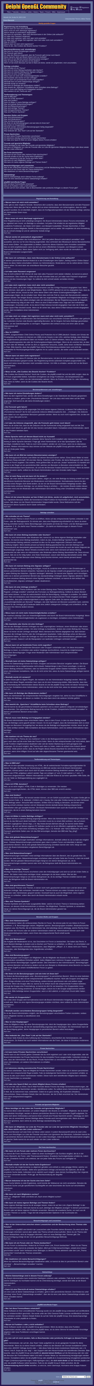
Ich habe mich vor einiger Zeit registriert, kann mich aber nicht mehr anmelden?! (33, 40)
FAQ (72, 9)
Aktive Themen (86, 19)
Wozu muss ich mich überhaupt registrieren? (20, 31)
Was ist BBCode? (10, 97)
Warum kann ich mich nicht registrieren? (19, 44)
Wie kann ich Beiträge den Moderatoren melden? (22, 85)
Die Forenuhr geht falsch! (13, 53)
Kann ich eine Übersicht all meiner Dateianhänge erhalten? (25, 179)
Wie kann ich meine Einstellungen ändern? (19, 51)
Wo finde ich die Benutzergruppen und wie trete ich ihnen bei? (27, 123)
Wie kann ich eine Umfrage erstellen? (18, 74)
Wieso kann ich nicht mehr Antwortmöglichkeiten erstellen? (25, 76)
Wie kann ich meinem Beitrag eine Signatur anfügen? (23, 72)
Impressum (61, 12)
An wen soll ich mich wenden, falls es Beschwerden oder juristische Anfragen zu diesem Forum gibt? (41, 188)
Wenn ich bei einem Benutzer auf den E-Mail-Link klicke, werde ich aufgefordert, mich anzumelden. (40, 63)
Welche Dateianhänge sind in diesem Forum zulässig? (24, 177)
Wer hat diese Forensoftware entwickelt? (19, 184)
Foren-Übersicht (8, 20)
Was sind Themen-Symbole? (14, 112)
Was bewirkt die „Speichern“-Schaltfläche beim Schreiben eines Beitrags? (31, 87)
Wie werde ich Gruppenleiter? (15, 125)
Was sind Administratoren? (14, 117)
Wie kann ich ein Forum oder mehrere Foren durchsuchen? (26, 154)
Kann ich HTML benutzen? (14, 98)
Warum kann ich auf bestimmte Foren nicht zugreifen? (24, 80)
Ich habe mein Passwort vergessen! (17, 36)
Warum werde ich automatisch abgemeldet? (20, 32)
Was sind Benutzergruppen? (14, 121)
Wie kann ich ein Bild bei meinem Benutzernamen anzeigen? (26, 59)
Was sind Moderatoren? (13, 119)
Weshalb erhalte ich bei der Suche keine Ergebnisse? (23, 156)
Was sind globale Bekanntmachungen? (18, 104)
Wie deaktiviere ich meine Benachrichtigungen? (21, 171)
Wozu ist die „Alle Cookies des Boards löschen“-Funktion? (25, 46)
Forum (47, 12)
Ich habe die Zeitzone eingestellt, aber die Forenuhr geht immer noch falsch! (32, 55)
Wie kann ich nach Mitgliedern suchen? (18, 160)
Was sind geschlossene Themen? (16, 110)
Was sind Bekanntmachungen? (15, 106)
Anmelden (74, 7)
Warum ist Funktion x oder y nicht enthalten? (20, 186)
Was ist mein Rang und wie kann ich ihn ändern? (22, 61)
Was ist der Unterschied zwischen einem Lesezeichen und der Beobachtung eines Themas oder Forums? (43, 168)
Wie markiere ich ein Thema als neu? (17, 91)
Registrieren (84, 7)
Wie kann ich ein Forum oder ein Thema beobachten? (24, 169)
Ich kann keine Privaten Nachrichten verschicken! (22, 136)
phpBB (40, 1380)
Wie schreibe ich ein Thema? (14, 68)
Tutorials (15, 12)
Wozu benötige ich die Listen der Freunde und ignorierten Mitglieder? (29, 145)
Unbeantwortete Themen (72, 19)
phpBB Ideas (44, 1330)
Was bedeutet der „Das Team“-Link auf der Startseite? (24, 131)
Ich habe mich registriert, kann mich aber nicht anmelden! (25, 38)
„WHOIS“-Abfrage (19, 1348)
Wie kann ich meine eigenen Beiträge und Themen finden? (25, 162)
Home (35, 12)
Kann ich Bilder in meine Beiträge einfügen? (20, 102)
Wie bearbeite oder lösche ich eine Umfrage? (20, 78)
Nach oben (7, 214)
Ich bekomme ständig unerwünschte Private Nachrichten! (25, 138)
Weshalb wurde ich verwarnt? (15, 84)
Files (9, 12)
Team (42, 12)
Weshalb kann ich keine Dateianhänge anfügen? (22, 82)
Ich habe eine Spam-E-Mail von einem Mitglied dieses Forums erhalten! (30, 140)
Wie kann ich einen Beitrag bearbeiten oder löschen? (23, 70)
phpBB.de (24, 1318)
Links (30, 12)
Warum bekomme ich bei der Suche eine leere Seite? (23, 158)
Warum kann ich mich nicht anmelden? (18, 29)
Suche (79, 9)
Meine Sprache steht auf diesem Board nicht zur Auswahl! (25, 57)
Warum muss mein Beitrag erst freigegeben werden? (23, 89)
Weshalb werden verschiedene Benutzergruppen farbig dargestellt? (28, 127)
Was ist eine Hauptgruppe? (14, 129)
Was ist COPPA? (10, 42)
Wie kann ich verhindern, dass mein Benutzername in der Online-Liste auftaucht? (34, 34)
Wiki (53, 12)
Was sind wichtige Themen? (14, 108)
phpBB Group (61, 1311)
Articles (23, 12)
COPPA (51, 290)
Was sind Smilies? (11, 100)
